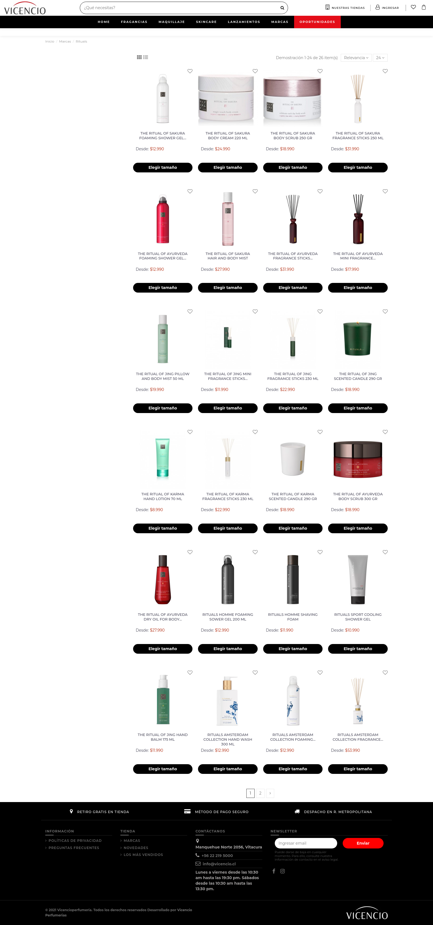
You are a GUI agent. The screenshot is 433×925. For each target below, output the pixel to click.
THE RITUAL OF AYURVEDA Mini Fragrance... (358, 256)
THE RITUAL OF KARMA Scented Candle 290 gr (293, 496)
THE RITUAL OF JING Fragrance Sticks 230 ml (292, 376)
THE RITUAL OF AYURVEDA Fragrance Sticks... (293, 256)
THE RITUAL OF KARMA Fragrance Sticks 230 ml (227, 496)
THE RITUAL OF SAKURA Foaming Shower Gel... (162, 135)
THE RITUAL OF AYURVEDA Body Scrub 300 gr (358, 496)
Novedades (136, 848)
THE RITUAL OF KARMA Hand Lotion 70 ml (162, 496)
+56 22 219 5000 (217, 855)
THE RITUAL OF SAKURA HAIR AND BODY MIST (227, 256)
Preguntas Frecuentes (74, 848)
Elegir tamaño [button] (163, 167)
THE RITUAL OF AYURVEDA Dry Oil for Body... (163, 616)
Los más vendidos (143, 855)
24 (380, 57)
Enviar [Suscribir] (363, 843)
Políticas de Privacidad (75, 841)
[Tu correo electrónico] (306, 843)
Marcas (132, 841)
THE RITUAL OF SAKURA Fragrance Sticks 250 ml (358, 135)
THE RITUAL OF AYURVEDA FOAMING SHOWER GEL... (163, 256)
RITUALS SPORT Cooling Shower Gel (358, 616)
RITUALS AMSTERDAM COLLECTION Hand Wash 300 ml (228, 739)
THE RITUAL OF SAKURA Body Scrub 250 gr (293, 135)
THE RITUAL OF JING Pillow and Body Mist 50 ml (162, 376)
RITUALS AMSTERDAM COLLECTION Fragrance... (358, 737)
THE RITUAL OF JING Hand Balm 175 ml (163, 737)
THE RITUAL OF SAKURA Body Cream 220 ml (227, 135)
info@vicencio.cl (219, 863)
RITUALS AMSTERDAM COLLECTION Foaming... (293, 737)
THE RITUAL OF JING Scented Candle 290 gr (358, 376)
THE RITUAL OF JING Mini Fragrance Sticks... (228, 376)
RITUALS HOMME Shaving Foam (293, 616)
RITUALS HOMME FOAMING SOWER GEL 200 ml (227, 616)
